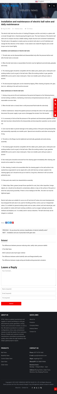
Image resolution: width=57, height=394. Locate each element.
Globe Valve (4, 364)
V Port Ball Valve (7, 249)
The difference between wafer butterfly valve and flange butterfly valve (22, 256)
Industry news (28, 10)
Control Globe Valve (6, 358)
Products (32, 322)
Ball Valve (4, 352)
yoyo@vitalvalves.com (40, 355)
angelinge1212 (38, 358)
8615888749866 (41, 361)
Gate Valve (4, 361)
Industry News (34, 328)
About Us (32, 319)
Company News (34, 325)
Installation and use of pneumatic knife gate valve (21, 232)
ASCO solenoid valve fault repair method (13, 253)
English (39, 1)
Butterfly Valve (5, 355)
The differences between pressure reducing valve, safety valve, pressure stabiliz (24, 245)
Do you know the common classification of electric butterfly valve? (28, 230)
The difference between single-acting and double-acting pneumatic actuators (24, 260)
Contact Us (33, 331)
